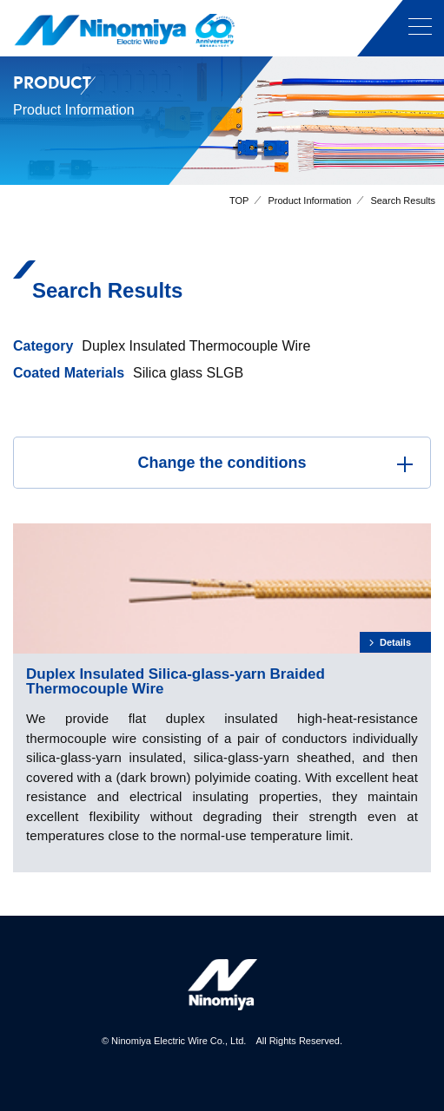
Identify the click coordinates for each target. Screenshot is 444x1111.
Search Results (402, 200)
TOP (239, 200)
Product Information (309, 200)
